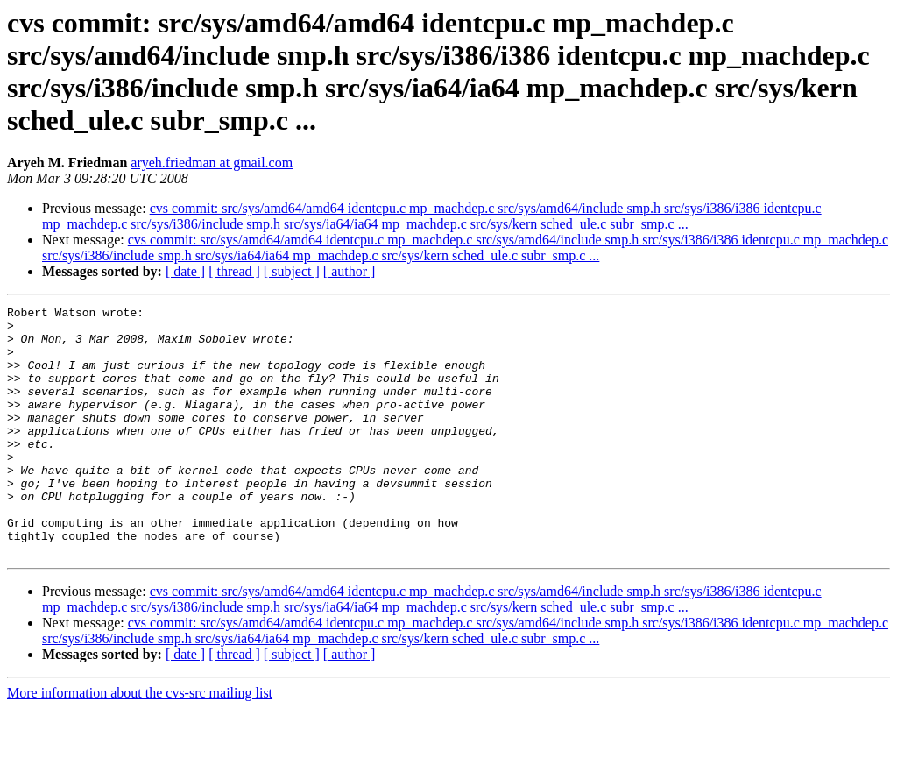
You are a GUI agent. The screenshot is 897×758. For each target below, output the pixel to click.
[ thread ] (234, 271)
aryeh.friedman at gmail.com (212, 162)
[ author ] (349, 271)
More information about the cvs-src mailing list (139, 742)
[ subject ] (292, 271)
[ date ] (185, 271)
